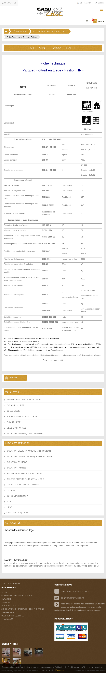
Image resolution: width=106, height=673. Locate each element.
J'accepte (59, 670)
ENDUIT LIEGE (13, 422)
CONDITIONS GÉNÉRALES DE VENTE (16, 596)
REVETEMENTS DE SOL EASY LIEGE (50, 31)
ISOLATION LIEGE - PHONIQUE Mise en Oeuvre (28, 451)
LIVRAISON (6, 599)
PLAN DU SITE (7, 619)
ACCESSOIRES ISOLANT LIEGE (21, 416)
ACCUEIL (5, 592)
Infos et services (19, 31)
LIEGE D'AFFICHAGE (16, 428)
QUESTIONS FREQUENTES (12, 616)
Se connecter (85, 3)
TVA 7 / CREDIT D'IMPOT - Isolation (22, 485)
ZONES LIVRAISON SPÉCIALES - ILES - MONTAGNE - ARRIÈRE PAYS (23, 611)
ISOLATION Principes (16, 468)
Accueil (14, 378)
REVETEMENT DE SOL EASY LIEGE (23, 399)
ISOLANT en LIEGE (15, 405)
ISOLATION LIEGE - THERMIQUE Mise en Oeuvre (29, 456)
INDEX (9, 501)
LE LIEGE (10, 490)
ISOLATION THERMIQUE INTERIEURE (24, 433)
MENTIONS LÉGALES (10, 606)
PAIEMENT (5, 602)
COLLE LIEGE (13, 411)
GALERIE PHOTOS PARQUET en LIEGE (25, 479)
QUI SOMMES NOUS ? (17, 496)
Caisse (101, 3)
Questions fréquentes (17, 512)
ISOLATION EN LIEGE (16, 462)
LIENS (9, 507)
